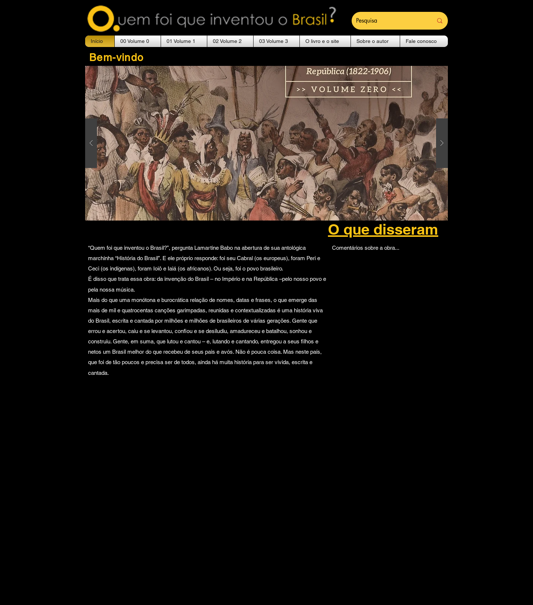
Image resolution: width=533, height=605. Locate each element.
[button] (138, 41)
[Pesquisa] (389, 21)
